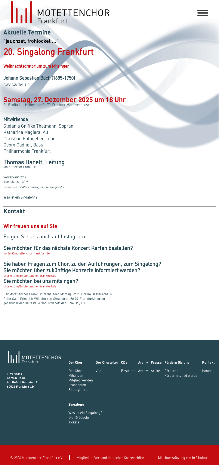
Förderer (171, 370)
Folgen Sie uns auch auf (44, 236)
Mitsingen (75, 375)
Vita (98, 370)
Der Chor (75, 370)
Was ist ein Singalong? (20, 197)
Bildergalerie (78, 389)
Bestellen (128, 370)
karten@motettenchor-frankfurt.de (26, 253)
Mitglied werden (80, 380)
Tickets (73, 422)
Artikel (156, 370)
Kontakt (208, 370)
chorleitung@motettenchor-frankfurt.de (29, 275)
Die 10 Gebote (78, 417)
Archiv (143, 370)
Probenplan (77, 384)
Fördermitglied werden (181, 375)
